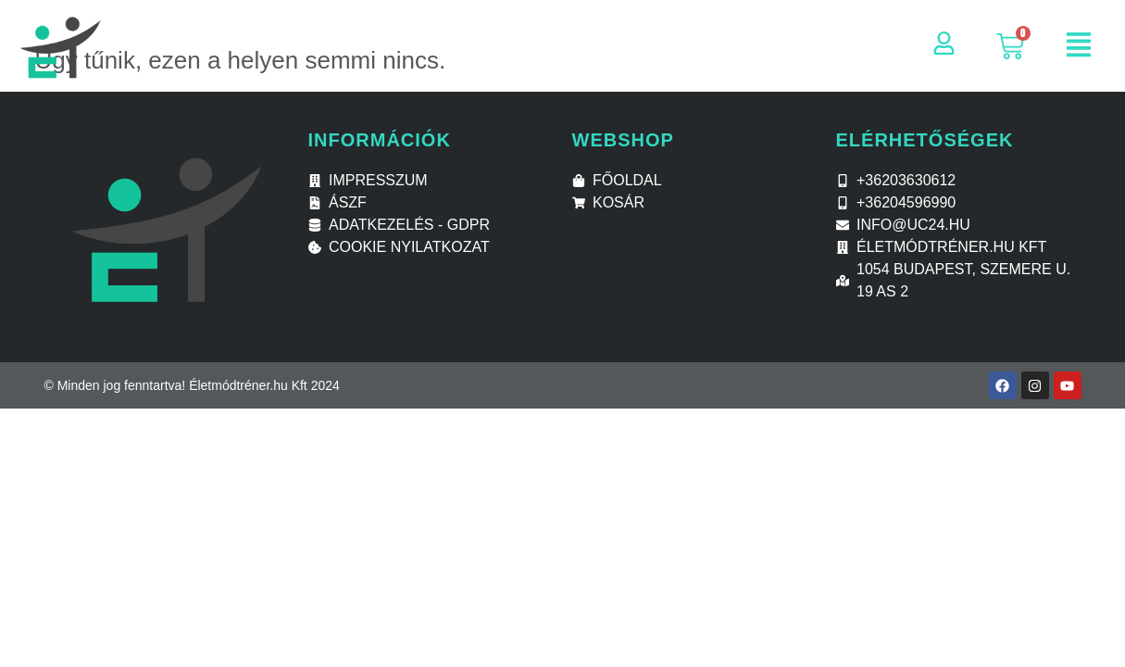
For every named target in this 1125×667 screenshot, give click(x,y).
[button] (1079, 47)
